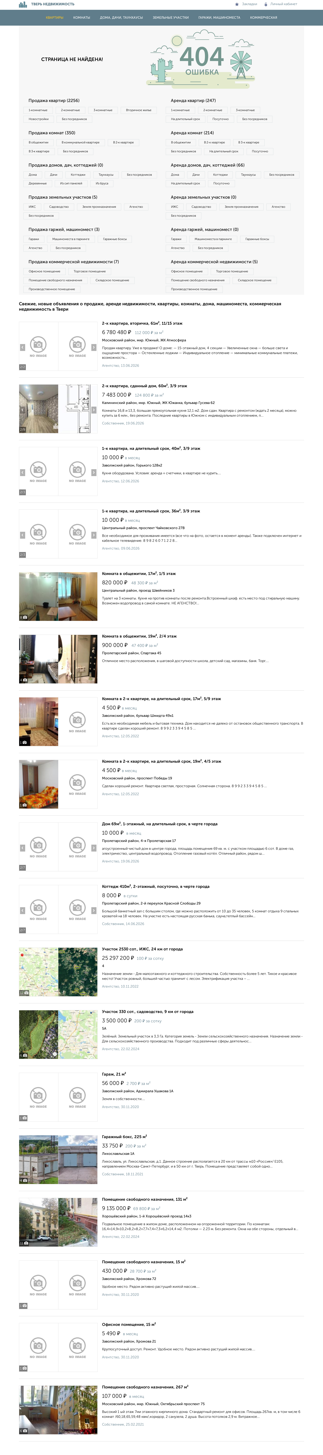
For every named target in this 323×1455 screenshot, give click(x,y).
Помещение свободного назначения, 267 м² (145, 1401)
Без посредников (117, 119)
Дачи (55, 176)
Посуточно (223, 119)
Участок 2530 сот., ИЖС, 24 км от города (142, 963)
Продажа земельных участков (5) (64, 209)
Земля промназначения (103, 218)
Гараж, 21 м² (114, 1088)
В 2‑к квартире (128, 143)
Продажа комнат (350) (53, 134)
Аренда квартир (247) (194, 101)
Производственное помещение (52, 302)
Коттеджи (81, 176)
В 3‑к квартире (40, 152)
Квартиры (54, 17)
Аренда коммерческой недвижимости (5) (215, 275)
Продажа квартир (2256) (55, 101)
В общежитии (39, 143)
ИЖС (33, 218)
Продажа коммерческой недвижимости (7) (75, 275)
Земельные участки (171, 17)
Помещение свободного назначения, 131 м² (145, 1213)
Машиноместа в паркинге (73, 251)
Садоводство (61, 218)
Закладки (246, 4)
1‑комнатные (38, 110)
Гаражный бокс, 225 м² (124, 1151)
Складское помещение (115, 293)
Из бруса (35, 194)
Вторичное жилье (42, 119)
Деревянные (78, 185)
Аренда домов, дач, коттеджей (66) (208, 176)
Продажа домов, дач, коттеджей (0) (67, 167)
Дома (33, 176)
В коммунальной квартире (83, 143)
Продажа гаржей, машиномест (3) (65, 242)
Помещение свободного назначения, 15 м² (144, 1276)
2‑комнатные (72, 110)
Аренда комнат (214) (193, 134)
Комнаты (81, 17)
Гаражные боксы (119, 251)
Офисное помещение (45, 284)
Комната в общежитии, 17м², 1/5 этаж (139, 587)
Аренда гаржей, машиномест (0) (205, 242)
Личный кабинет (281, 4)
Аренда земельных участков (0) (204, 209)
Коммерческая (263, 17)
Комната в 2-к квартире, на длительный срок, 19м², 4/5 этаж (161, 775)
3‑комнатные (106, 110)
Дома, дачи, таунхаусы (121, 17)
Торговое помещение (92, 284)
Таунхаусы (110, 176)
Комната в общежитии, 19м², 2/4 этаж (139, 650)
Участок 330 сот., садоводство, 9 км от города (148, 1025)
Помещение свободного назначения (56, 293)
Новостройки (80, 119)
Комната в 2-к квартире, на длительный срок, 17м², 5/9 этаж (161, 713)
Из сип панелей (113, 185)
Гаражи (34, 251)
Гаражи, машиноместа (219, 17)
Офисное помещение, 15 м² (129, 1338)
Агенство (141, 218)
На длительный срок (186, 119)
